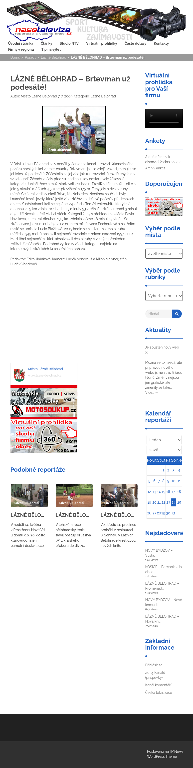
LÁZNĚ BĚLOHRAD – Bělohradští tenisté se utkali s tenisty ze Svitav (74, 515)
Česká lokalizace (158, 693)
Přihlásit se (154, 665)
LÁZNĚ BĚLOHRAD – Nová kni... (162, 618)
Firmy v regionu (21, 49)
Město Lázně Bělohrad (38, 96)
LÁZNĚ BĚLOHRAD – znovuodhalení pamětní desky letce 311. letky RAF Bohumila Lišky (29, 515)
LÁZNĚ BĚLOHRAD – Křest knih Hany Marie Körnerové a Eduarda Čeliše (119, 515)
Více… (151, 392)
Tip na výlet (51, 49)
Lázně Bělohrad (53, 57)
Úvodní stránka (20, 43)
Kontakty (161, 43)
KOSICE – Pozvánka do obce (163, 569)
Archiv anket (155, 168)
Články (46, 43)
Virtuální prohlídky (101, 43)
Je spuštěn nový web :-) (162, 349)
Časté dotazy (135, 43)
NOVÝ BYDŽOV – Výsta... (159, 552)
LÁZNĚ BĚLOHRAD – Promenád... (162, 585)
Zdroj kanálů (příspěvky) (155, 675)
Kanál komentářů (159, 685)
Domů (15, 57)
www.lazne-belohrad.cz (44, 375)
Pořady (30, 57)
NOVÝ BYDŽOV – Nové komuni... (163, 602)
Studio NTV (69, 43)
